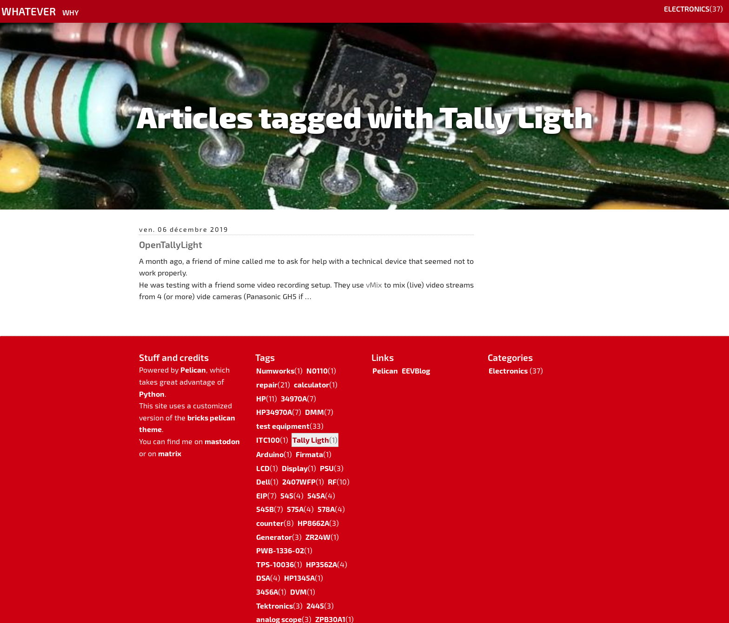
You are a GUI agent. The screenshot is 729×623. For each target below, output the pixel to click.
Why (70, 12)
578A (326, 497)
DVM (298, 580)
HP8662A (313, 511)
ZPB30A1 (330, 607)
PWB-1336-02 (280, 539)
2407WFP (299, 470)
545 (286, 484)
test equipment (283, 414)
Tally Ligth (310, 428)
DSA (263, 566)
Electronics (686, 8)
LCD (263, 456)
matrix (169, 442)
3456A (267, 580)
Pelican (193, 358)
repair (267, 373)
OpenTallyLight (170, 244)
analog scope (279, 607)
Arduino (270, 443)
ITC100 (268, 428)
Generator (274, 525)
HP (261, 387)
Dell (263, 470)
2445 (315, 594)
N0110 (317, 359)
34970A (294, 387)
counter (270, 511)
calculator (311, 373)
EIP (261, 484)
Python (152, 382)
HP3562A (321, 553)
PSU (327, 456)
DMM (314, 400)
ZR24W (318, 525)
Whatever (28, 11)
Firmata (309, 443)
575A (295, 497)
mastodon (222, 430)
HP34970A (274, 400)
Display (295, 456)
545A (316, 484)
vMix (374, 284)
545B (265, 497)
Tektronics (274, 594)
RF (332, 470)
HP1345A (299, 566)
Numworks (275, 359)
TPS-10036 (275, 553)
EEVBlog (416, 359)
